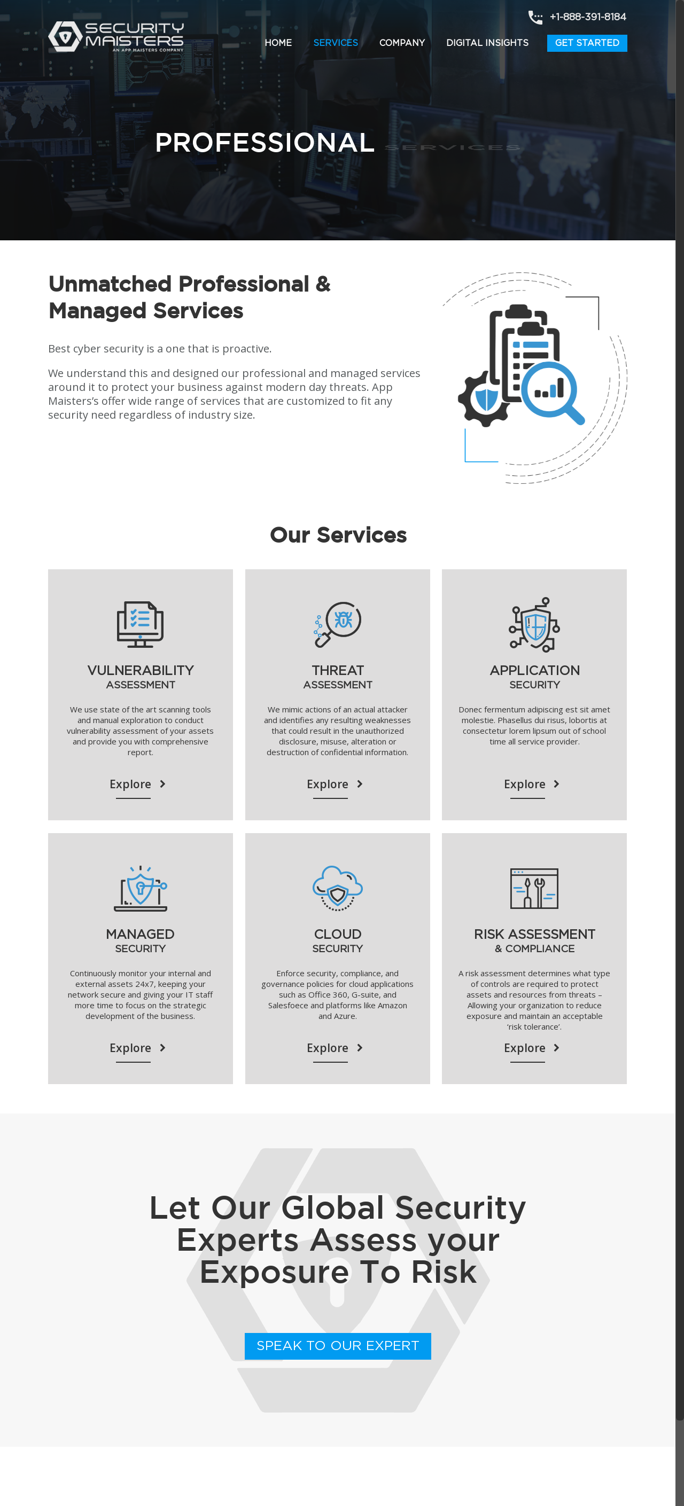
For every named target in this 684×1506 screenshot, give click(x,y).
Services (335, 43)
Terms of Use (122, 1469)
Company (402, 43)
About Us (65, 1469)
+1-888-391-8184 (588, 17)
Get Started (587, 43)
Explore (140, 784)
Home (278, 43)
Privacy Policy (186, 1469)
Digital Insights (487, 43)
